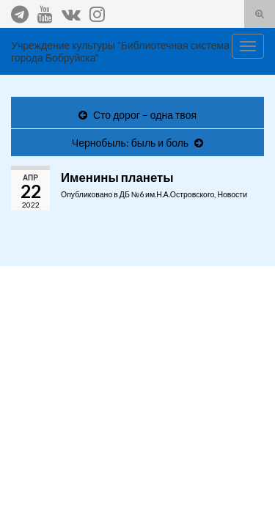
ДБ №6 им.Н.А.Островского (167, 194)
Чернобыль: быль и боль (130, 142)
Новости (232, 194)
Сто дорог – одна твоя (145, 115)
